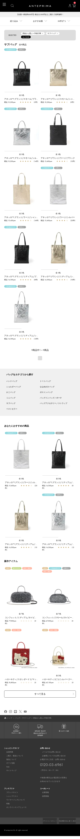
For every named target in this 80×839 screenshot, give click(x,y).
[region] (21, 71)
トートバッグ (45, 381)
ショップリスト (10, 796)
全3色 (21, 95)
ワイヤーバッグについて (13, 800)
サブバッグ (10, 403)
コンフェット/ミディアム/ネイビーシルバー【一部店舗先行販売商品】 (36, 618)
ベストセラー (11, 409)
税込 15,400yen (46, 161)
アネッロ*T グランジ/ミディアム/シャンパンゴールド (29, 544)
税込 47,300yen (47, 621)
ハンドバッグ (11, 381)
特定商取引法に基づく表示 (66, 824)
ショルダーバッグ (13, 387)
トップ (9, 718)
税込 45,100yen (48, 683)
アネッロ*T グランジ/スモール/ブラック (22, 99)
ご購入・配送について (12, 756)
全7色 (21, 614)
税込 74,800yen (10, 683)
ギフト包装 (8, 763)
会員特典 (7, 752)
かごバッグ (10, 392)
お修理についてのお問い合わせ (52, 756)
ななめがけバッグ (47, 387)
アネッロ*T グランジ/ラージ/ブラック (58, 158)
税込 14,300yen (10, 280)
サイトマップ (9, 771)
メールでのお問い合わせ (49, 752)
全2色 (58, 676)
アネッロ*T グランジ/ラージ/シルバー (58, 217)
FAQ (5, 767)
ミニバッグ (10, 398)
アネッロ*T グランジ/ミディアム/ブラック (23, 277)
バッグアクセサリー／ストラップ (53, 403)
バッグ (17, 718)
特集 (6, 804)
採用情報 (43, 796)
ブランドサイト (10, 793)
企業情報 (43, 793)
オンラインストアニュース (14, 808)
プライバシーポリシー (67, 821)
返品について (9, 760)
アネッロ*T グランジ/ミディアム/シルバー (23, 336)
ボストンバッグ (46, 392)
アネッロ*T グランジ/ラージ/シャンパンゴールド (26, 217)
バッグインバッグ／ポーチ (51, 398)
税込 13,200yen (10, 102)
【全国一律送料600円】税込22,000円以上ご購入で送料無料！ (40, 14)
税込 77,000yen (10, 621)
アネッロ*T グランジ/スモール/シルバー (22, 158)
